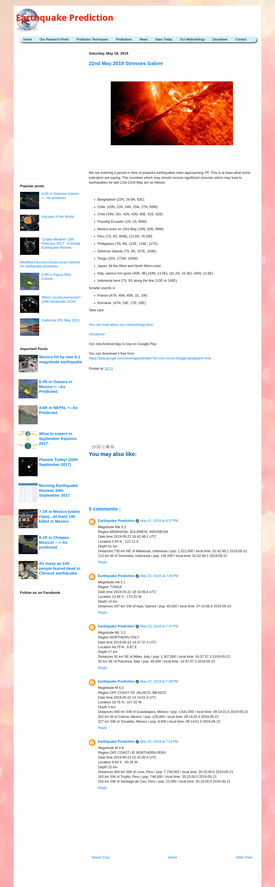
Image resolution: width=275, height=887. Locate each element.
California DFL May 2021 (60, 320)
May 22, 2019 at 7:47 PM (159, 626)
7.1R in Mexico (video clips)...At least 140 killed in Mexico (59, 516)
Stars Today (163, 39)
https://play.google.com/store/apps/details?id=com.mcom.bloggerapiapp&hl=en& (150, 358)
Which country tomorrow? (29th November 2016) (60, 299)
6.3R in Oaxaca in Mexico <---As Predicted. (55, 386)
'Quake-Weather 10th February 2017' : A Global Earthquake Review (60, 243)
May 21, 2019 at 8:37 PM (159, 521)
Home (27, 39)
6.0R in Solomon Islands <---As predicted (60, 196)
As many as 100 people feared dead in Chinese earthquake (59, 568)
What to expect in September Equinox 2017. (58, 438)
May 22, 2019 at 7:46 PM (159, 576)
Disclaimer (220, 39)
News (144, 39)
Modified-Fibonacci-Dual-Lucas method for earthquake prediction (50, 264)
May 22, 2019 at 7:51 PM (159, 741)
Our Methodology (192, 39)
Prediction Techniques (92, 39)
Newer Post (100, 857)
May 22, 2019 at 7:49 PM (159, 681)
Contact (241, 39)
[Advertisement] (171, 158)
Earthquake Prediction (64, 17)
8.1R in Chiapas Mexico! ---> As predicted (54, 542)
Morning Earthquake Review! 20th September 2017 (58, 490)
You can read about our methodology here (121, 325)
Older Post (244, 857)
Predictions (124, 39)
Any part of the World (57, 217)
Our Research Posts (54, 39)
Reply (102, 562)
